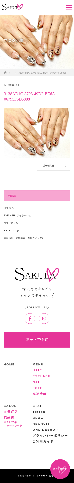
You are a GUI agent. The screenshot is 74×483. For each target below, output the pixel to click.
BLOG (38, 417)
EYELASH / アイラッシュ (17, 215)
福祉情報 (40, 394)
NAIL (37, 382)
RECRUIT (41, 423)
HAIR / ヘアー (11, 208)
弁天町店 (11, 411)
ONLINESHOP (45, 429)
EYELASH (42, 376)
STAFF (39, 405)
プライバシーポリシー (50, 435)
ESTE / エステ (11, 230)
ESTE (38, 388)
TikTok (39, 411)
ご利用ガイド (43, 441)
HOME (9, 364)
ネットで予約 (37, 339)
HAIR (37, 370)
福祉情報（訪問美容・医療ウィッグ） (24, 238)
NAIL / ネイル (11, 223)
